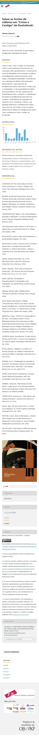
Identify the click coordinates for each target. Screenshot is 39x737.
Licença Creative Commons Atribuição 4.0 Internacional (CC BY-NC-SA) (18, 568)
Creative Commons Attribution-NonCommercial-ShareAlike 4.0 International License (19, 546)
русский (6, 678)
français (6, 672)
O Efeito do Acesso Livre (20, 615)
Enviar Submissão (11, 652)
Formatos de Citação (14, 639)
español (6, 668)
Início (4, 13)
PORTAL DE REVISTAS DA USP (10, 3)
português (6, 675)
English (5, 665)
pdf (6, 486)
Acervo (11, 13)
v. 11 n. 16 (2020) (20, 13)
